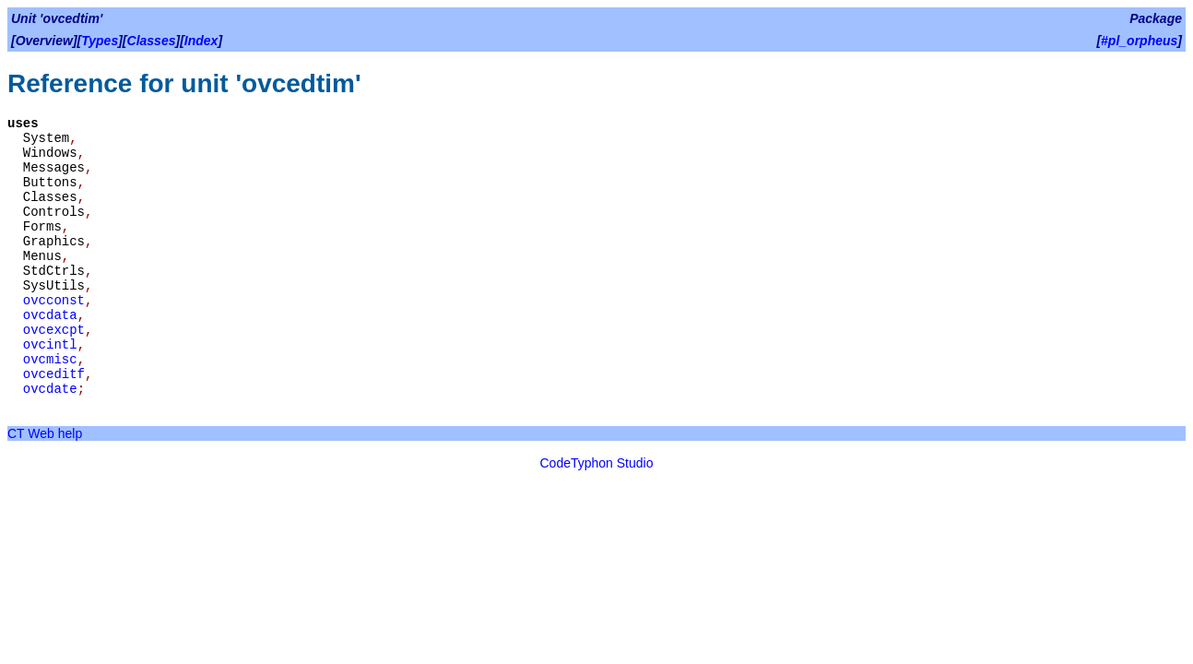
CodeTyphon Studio (597, 463)
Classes (151, 40)
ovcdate (50, 389)
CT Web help (44, 433)
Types (99, 40)
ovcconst (54, 300)
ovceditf (54, 374)
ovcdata (50, 315)
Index (201, 40)
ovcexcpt (54, 330)
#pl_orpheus (1139, 40)
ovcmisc (50, 359)
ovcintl (50, 345)
